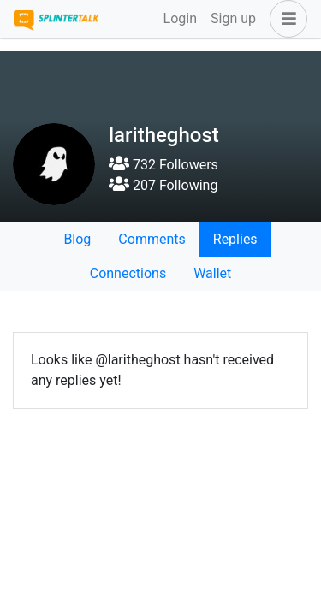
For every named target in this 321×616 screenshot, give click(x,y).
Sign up (233, 18)
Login (180, 18)
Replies (235, 239)
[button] (285, 19)
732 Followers (163, 165)
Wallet (212, 273)
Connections (128, 273)
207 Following (163, 185)
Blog (77, 239)
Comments (151, 239)
